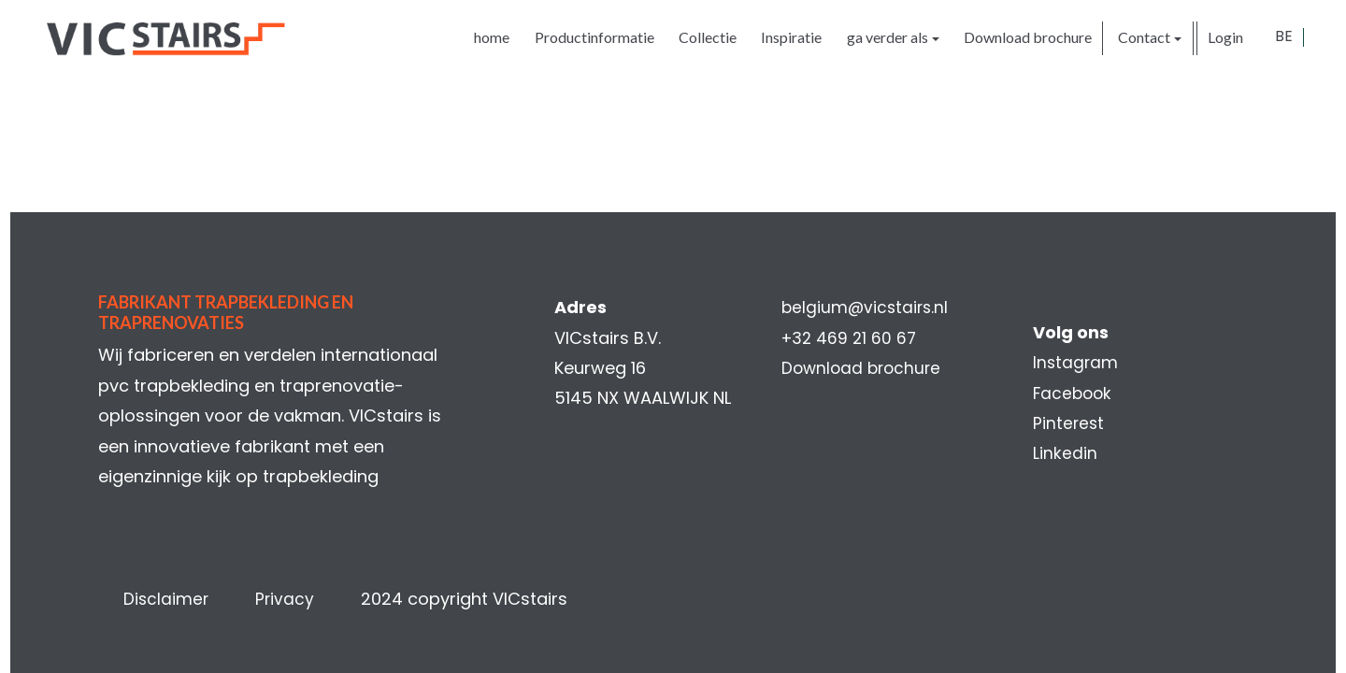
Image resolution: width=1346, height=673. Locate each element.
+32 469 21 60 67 (851, 338)
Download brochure (864, 367)
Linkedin (1065, 453)
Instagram (1076, 362)
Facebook (1074, 393)
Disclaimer (166, 598)
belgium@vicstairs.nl (866, 307)
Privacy (287, 598)
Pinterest (1069, 423)
